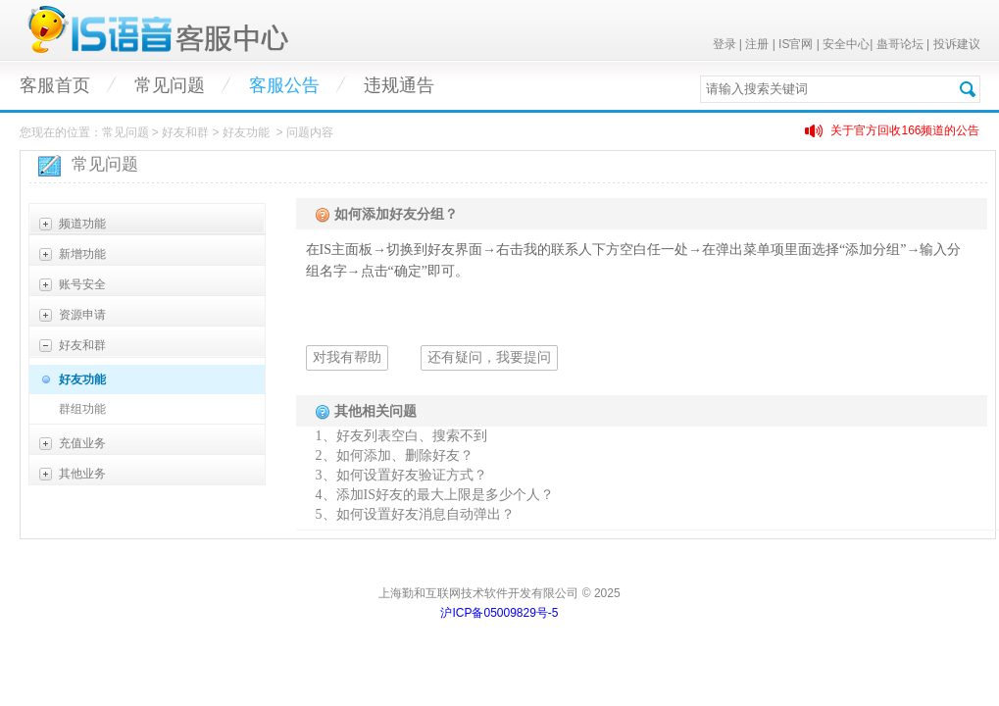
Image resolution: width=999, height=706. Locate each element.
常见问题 (169, 85)
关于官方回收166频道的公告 (904, 130)
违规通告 (399, 85)
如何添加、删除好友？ (405, 455)
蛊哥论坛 (900, 44)
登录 (724, 44)
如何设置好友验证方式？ (411, 475)
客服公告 (284, 85)
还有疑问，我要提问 (489, 357)
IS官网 (795, 44)
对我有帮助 (347, 357)
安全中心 (846, 44)
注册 (757, 44)
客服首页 (55, 85)
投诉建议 (956, 44)
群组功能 (82, 409)
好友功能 (82, 379)
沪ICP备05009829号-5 (499, 613)
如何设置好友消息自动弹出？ (425, 514)
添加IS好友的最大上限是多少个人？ (445, 494)
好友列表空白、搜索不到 (411, 436)
